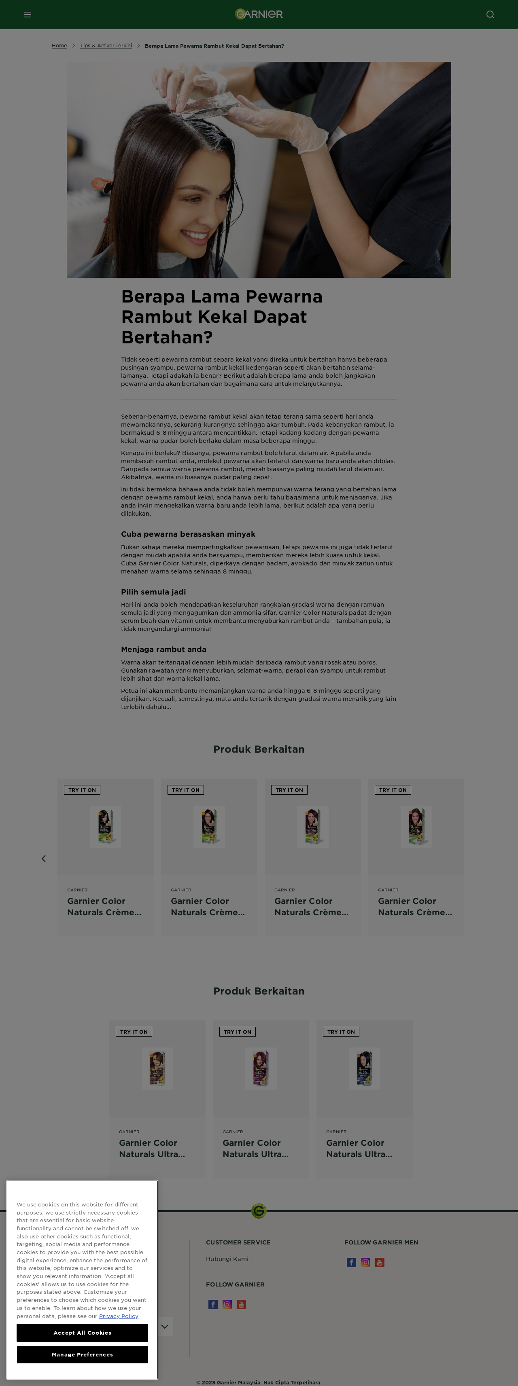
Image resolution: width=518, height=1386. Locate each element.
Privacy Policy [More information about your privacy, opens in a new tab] (118, 1323)
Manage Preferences (82, 1361)
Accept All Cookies (82, 1340)
